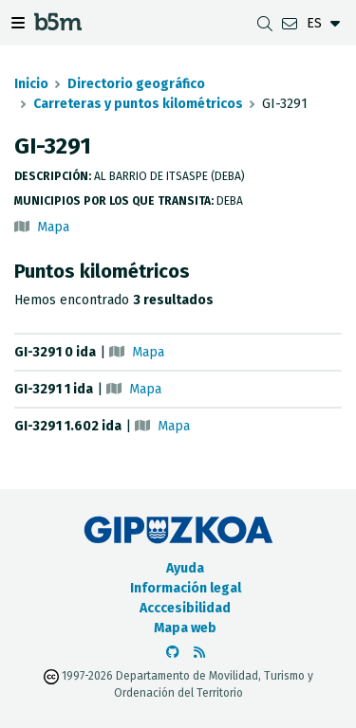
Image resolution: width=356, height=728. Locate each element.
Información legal (185, 588)
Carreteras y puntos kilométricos (138, 104)
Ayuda (185, 568)
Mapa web (185, 628)
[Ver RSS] (199, 653)
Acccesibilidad (185, 608)
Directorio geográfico (136, 84)
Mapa (53, 227)
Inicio (31, 84)
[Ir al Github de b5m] (172, 653)
